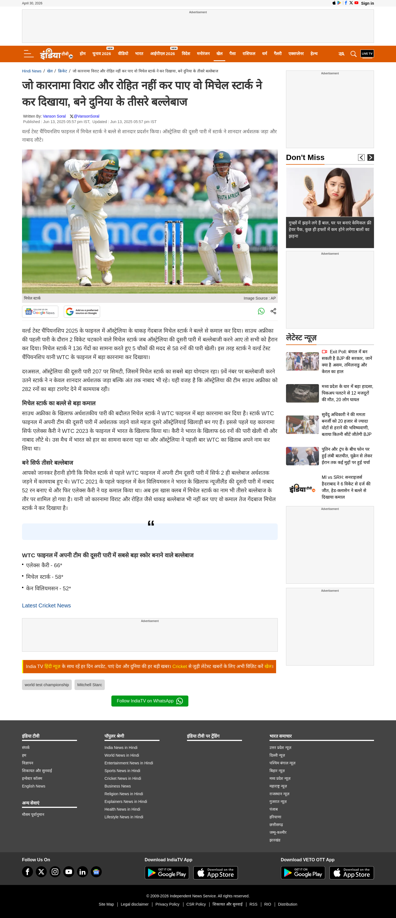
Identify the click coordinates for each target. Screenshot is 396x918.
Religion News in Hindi (124, 794)
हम (24, 755)
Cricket (179, 666)
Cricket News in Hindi (123, 778)
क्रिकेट (62, 71)
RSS (253, 904)
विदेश (186, 53)
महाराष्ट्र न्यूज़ (278, 786)
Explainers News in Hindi (126, 801)
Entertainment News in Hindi (129, 763)
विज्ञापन (27, 763)
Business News (118, 786)
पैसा (232, 53)
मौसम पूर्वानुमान (33, 814)
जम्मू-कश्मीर (278, 832)
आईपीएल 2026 (162, 53)
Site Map (106, 904)
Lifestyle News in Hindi (124, 817)
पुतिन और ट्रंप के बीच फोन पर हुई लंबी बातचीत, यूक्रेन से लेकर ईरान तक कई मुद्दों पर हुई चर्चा (347, 456)
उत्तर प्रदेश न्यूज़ (280, 747)
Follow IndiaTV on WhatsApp (150, 701)
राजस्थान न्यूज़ (279, 794)
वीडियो (123, 53)
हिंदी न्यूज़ (53, 666)
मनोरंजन (203, 53)
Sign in (367, 3)
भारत (139, 53)
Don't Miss (305, 157)
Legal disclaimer (134, 904)
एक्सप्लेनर (296, 53)
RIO (267, 904)
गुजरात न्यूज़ (278, 801)
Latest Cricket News (46, 605)
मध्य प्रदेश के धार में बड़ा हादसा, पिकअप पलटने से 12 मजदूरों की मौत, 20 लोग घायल (347, 393)
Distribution (287, 904)
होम (83, 53)
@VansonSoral (86, 116)
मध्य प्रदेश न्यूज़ (280, 778)
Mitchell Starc (89, 684)
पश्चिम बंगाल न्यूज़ (282, 763)
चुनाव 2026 (101, 53)
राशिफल (249, 53)
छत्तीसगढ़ (276, 824)
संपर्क (26, 747)
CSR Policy (196, 904)
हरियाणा (275, 817)
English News (33, 786)
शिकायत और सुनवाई (37, 770)
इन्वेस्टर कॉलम (32, 778)
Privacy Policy (167, 904)
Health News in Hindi (122, 809)
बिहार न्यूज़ (277, 770)
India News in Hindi (121, 747)
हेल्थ (314, 53)
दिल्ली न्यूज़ (277, 755)
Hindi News (32, 71)
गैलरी (278, 53)
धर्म (264, 53)
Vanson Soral (54, 116)
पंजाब (274, 809)
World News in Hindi (122, 755)
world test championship (47, 684)
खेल (219, 53)
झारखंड (275, 840)
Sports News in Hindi (122, 770)
